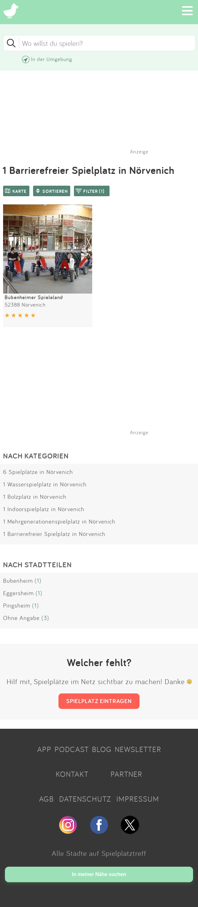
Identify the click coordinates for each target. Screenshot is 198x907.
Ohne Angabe (21, 618)
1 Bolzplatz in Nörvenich (35, 496)
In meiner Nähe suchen (99, 874)
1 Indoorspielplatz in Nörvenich (43, 509)
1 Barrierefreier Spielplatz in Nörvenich (54, 534)
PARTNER (126, 774)
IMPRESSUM (137, 799)
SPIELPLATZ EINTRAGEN (99, 701)
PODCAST (71, 749)
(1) (38, 580)
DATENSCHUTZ (85, 799)
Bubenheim (18, 580)
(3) (45, 618)
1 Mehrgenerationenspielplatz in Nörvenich (59, 521)
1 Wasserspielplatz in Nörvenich (45, 484)
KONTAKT (72, 774)
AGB (46, 799)
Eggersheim (18, 593)
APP (44, 749)
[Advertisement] (102, 389)
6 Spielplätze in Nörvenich (38, 472)
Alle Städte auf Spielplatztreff (99, 853)
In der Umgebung (51, 59)
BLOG (102, 749)
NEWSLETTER (138, 749)
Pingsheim (16, 605)
